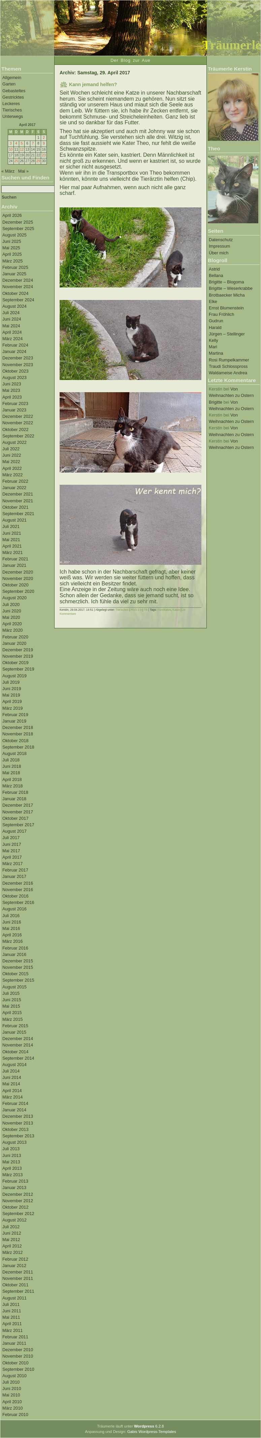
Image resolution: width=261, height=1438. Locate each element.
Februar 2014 (15, 1103)
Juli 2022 (11, 448)
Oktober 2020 (15, 584)
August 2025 (14, 234)
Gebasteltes (13, 90)
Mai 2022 (11, 461)
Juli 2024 (11, 312)
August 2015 (14, 986)
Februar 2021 (15, 558)
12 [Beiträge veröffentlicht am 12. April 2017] (22, 149)
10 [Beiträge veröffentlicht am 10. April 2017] (10, 149)
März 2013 (12, 1174)
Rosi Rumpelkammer (229, 359)
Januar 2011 (14, 1343)
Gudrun (216, 320)
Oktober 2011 (15, 1284)
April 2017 (12, 857)
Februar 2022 (15, 481)
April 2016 (12, 934)
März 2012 (12, 1252)
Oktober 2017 (15, 818)
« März (7, 171)
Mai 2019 (11, 695)
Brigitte (215, 402)
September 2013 (18, 1135)
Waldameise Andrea (228, 372)
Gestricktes (13, 97)
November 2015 (17, 967)
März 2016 (12, 941)
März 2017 (12, 863)
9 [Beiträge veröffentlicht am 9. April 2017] (44, 143)
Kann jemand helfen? (93, 84)
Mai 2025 (11, 247)
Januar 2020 (14, 643)
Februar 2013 (15, 1181)
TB (146, 609)
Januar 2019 (14, 721)
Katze (176, 609)
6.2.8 (149, 1426)
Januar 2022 (14, 487)
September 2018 (18, 747)
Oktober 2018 (15, 740)
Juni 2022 (11, 455)
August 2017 (14, 831)
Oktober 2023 (15, 371)
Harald (215, 327)
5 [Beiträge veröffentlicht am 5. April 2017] (22, 143)
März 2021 (12, 552)
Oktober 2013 (15, 1129)
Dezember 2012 (17, 1194)
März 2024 (12, 338)
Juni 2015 (11, 999)
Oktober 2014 (15, 1051)
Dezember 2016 (17, 883)
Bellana (216, 275)
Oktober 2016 (15, 896)
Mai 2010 (11, 1394)
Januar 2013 (14, 1187)
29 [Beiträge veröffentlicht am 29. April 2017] (38, 161)
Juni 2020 (11, 610)
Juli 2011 (11, 1304)
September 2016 (18, 902)
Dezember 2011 (17, 1272)
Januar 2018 (14, 798)
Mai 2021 (11, 539)
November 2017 (17, 811)
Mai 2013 (11, 1161)
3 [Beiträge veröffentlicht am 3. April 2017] (11, 143)
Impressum (219, 246)
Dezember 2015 (17, 960)
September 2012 (18, 1213)
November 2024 (17, 286)
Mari (213, 346)
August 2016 (14, 908)
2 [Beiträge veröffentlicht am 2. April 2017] (44, 138)
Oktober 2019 (15, 662)
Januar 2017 (14, 876)
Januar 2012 (14, 1265)
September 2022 (18, 435)
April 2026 (12, 215)
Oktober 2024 (15, 293)
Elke (213, 301)
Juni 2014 (11, 1077)
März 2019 (12, 708)
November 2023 (17, 364)
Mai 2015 (11, 1006)
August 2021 (14, 520)
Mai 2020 (11, 617)
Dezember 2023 (17, 357)
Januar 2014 (14, 1109)
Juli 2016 (11, 915)
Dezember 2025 (17, 222)
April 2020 (12, 623)
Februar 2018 (15, 792)
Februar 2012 (15, 1259)
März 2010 (12, 1408)
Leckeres (11, 103)
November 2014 (17, 1045)
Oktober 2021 (15, 507)
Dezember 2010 (17, 1349)
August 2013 (14, 1142)
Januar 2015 (14, 1032)
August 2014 (14, 1064)
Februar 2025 (15, 267)
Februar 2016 (15, 948)
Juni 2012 (11, 1233)
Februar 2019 (15, 714)
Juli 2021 (11, 526)
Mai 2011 (11, 1317)
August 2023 (14, 377)
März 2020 (12, 630)
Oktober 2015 (15, 973)
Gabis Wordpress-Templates (151, 1432)
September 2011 (18, 1291)
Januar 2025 (14, 273)
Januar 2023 (14, 409)
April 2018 (12, 779)
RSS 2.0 (136, 609)
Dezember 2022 (17, 416)
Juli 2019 (11, 682)
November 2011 (17, 1278)
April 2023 (12, 397)
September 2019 (18, 669)
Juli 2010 (11, 1382)
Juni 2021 (11, 533)
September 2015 (18, 980)
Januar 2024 (14, 351)
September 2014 (18, 1058)
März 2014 (12, 1097)
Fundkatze (164, 609)
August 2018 (14, 753)
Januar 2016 (14, 954)
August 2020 (14, 597)
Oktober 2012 (15, 1207)
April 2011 (12, 1323)
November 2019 (17, 656)
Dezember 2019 (17, 649)
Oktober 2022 (15, 429)
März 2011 (12, 1330)
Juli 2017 (11, 837)
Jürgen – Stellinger (227, 333)
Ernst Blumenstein (226, 307)
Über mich (218, 252)
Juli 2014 (11, 1071)
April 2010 (12, 1401)
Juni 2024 (11, 319)
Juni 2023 (11, 383)
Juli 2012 (11, 1226)
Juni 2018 (11, 766)
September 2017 (18, 824)
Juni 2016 (11, 922)
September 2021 (18, 513)
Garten (8, 83)
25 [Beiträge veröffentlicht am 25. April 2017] (16, 161)
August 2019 (14, 675)
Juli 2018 (11, 759)
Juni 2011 (11, 1310)
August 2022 (14, 442)
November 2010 (17, 1356)
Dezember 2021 (17, 494)
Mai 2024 (11, 325)
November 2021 (17, 500)
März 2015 (12, 1019)
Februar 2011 (15, 1336)
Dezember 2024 (17, 280)
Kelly (213, 340)
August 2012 (14, 1219)
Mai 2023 (11, 390)
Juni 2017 (11, 844)
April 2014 (12, 1090)
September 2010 (18, 1369)
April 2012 (12, 1245)
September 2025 (18, 228)
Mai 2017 (11, 850)
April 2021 (12, 546)
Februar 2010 (15, 1414)
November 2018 (17, 733)
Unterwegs (12, 116)
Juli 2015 (11, 993)
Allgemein (11, 77)
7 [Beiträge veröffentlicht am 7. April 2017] (33, 143)
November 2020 (17, 578)
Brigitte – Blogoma (226, 281)
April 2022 (12, 468)
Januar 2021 (14, 565)
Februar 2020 (15, 636)
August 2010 (14, 1375)
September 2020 (18, 591)
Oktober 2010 (15, 1362)
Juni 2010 (11, 1388)
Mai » (23, 171)
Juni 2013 (11, 1155)
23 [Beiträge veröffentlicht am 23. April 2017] (43, 155)
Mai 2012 (11, 1239)
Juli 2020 (11, 604)
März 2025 (12, 260)
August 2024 (14, 306)
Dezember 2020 (17, 572)
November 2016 (17, 889)
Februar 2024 (15, 345)
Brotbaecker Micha (227, 295)
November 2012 (17, 1200)
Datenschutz (221, 239)
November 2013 (17, 1123)
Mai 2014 (11, 1083)
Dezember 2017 (17, 805)
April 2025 (12, 254)
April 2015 (12, 1012)
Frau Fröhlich (221, 314)
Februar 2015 (15, 1025)
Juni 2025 (11, 241)
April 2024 (12, 332)
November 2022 (17, 422)
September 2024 (18, 299)
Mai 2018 (11, 772)
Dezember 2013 (17, 1116)
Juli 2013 (11, 1148)
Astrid (214, 269)
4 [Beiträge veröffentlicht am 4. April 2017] (16, 143)
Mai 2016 (11, 928)
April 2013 (12, 1168)
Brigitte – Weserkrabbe (231, 288)
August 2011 (14, 1298)
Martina (216, 353)
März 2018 (12, 785)
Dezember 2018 (17, 727)
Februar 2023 (15, 403)
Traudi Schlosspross (228, 366)
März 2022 (12, 474)
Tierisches (12, 109)
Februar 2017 (15, 870)
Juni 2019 (11, 688)
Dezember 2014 (17, 1038)
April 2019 (12, 701)
